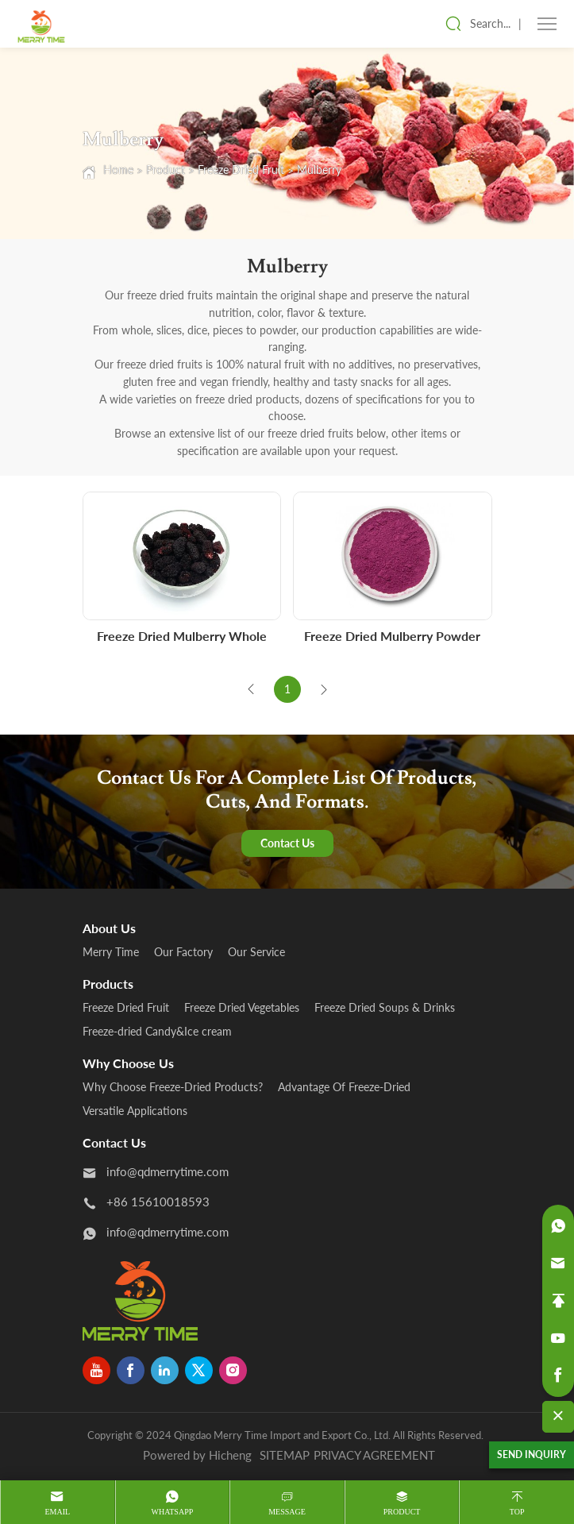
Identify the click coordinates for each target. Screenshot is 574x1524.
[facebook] (130, 1370)
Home (118, 169)
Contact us (114, 1142)
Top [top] (517, 1511)
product (402, 1511)
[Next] (323, 689)
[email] (558, 1263)
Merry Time (111, 952)
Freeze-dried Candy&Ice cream (157, 1031)
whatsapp (172, 1511)
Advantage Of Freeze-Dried (344, 1087)
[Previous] (250, 689)
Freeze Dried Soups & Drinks (384, 1007)
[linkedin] (165, 1370)
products (108, 983)
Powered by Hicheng (197, 1455)
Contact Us (287, 843)
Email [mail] (57, 1511)
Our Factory (183, 952)
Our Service (256, 952)
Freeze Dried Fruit (241, 169)
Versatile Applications (135, 1110)
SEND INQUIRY (531, 1454)
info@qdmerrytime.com (167, 1171)
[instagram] (233, 1370)
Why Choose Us (128, 1063)
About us (109, 928)
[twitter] (199, 1370)
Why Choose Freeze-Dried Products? (173, 1087)
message (287, 1511)
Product (165, 169)
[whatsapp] (558, 1226)
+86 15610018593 (158, 1201)
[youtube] (96, 1370)
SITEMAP (285, 1455)
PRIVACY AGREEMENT (374, 1455)
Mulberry (319, 169)
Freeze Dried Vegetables (241, 1007)
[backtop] (558, 1301)
